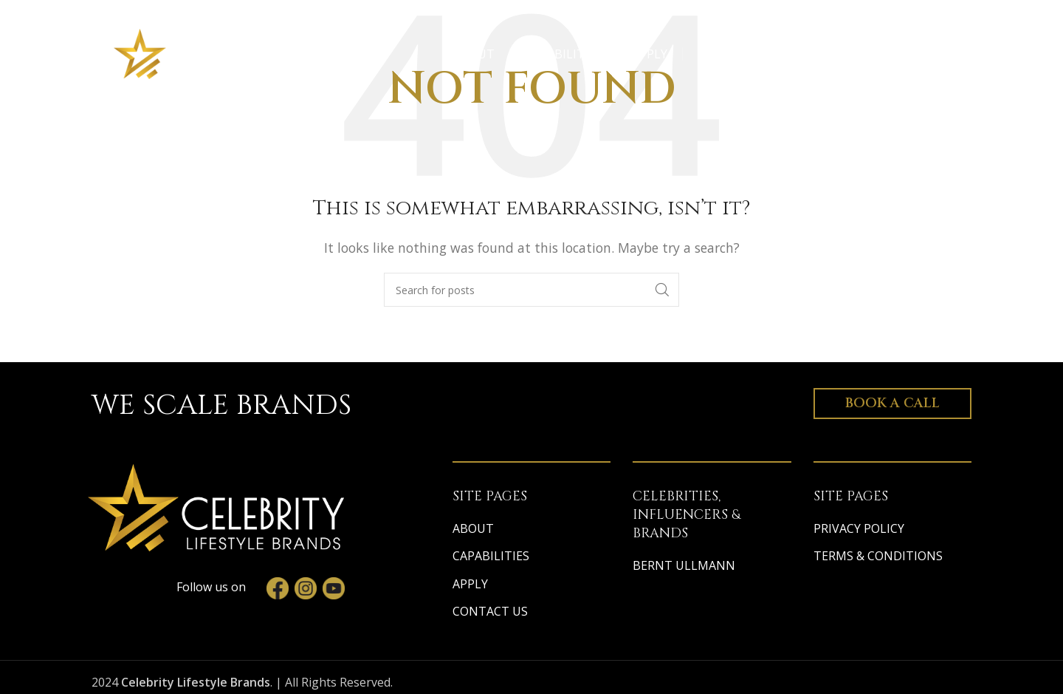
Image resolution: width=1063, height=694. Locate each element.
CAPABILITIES (491, 556)
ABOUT (473, 528)
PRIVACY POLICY (858, 528)
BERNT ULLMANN (684, 565)
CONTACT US (490, 611)
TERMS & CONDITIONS (878, 556)
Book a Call (892, 403)
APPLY (470, 584)
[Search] (531, 290)
